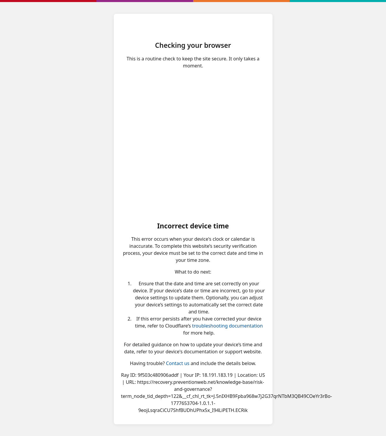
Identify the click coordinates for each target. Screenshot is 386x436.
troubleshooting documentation (227, 326)
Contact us (178, 363)
